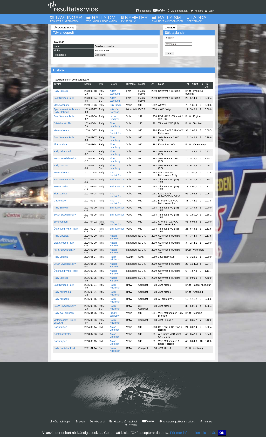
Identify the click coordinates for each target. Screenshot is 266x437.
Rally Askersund (62, 151)
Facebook (143, 10)
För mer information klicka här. (193, 433)
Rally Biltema (61, 256)
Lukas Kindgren (114, 117)
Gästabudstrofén (63, 123)
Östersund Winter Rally (66, 228)
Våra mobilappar (178, 10)
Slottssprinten (61, 144)
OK (221, 433)
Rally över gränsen (64, 313)
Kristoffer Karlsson (114, 110)
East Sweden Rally (64, 98)
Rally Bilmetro (61, 91)
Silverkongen (61, 221)
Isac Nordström (115, 131)
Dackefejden (60, 200)
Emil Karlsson (117, 179)
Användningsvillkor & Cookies (177, 421)
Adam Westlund (115, 92)
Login (209, 10)
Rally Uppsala (61, 235)
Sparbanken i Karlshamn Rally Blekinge (67, 110)
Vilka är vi (97, 421)
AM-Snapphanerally (64, 249)
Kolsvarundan (61, 186)
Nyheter (131, 425)
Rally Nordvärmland (64, 348)
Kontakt (197, 10)
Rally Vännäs (61, 165)
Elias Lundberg (115, 124)
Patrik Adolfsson (115, 258)
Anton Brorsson (114, 328)
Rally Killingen (61, 299)
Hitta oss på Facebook (123, 421)
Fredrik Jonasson (115, 314)
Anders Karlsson (114, 237)
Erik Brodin (115, 105)
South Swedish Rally (65, 158)
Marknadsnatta (62, 105)
